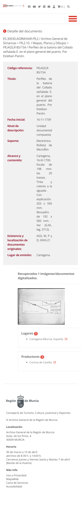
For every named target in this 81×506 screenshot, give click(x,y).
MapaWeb (12, 479)
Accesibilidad (14, 486)
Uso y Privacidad (16, 475)
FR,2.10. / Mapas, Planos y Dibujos (42, 43)
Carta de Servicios (17, 483)
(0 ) (61, 6)
